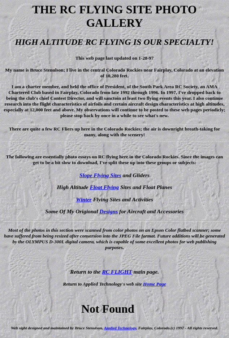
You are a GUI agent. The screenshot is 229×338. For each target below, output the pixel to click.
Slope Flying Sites (100, 175)
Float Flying (104, 187)
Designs (108, 211)
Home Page (154, 284)
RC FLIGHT (117, 272)
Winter (83, 199)
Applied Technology (120, 328)
